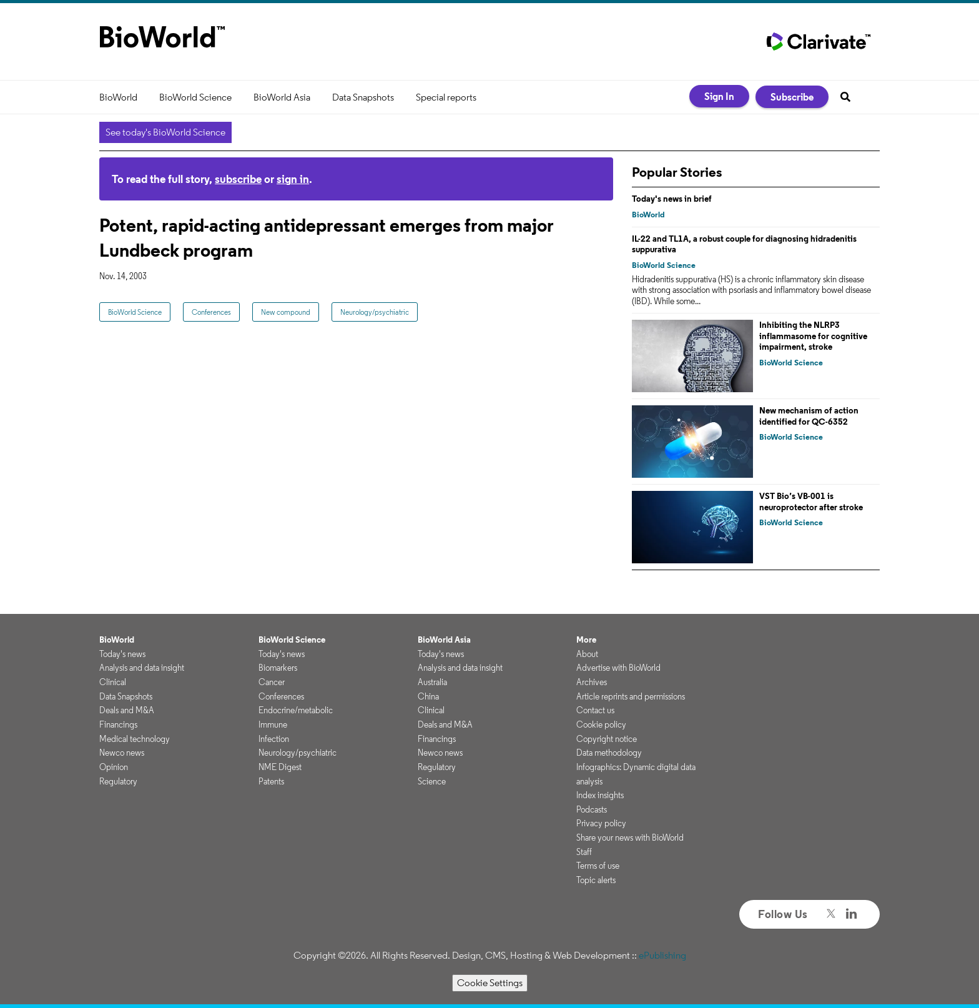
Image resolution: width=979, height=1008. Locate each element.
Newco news (121, 752)
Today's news (122, 654)
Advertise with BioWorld (618, 667)
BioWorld (118, 97)
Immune (272, 724)
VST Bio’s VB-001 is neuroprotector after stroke (811, 501)
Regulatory (118, 781)
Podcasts (591, 809)
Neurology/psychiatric (374, 312)
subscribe (238, 179)
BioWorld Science (195, 97)
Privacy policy (601, 823)
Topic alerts (596, 880)
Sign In (719, 96)
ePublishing (662, 955)
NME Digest (280, 767)
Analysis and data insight (141, 667)
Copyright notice (606, 738)
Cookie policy (601, 724)
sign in (293, 179)
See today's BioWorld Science (165, 132)
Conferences (211, 312)
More (586, 639)
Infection (273, 738)
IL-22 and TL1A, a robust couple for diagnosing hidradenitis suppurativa (744, 244)
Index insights (600, 795)
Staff (584, 851)
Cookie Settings (490, 983)
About (587, 654)
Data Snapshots (363, 97)
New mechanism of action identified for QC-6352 (808, 416)
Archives (591, 682)
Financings (118, 724)
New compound (285, 312)
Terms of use (597, 865)
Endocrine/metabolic (295, 710)
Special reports (446, 97)
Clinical (112, 682)
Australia (432, 682)
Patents (271, 781)
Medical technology (134, 738)
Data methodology (609, 752)
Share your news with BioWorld (630, 837)
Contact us (595, 710)
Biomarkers (277, 667)
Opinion (113, 767)
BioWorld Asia (281, 97)
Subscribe (792, 97)
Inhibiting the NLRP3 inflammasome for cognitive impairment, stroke (813, 335)
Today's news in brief (672, 198)
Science (432, 781)
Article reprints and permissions (630, 696)
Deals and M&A (126, 710)
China (428, 696)
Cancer (271, 682)
